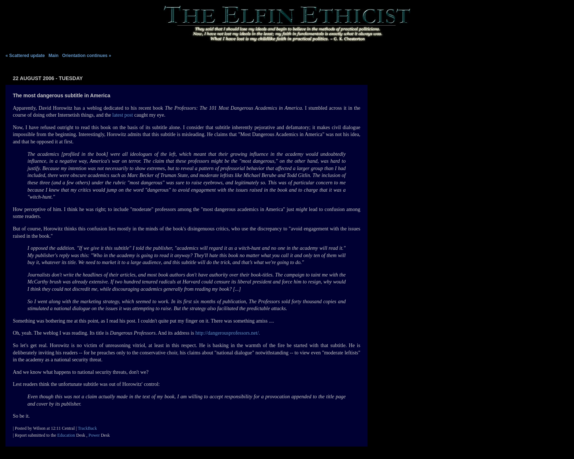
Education (66, 435)
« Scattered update (25, 55)
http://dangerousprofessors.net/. (227, 333)
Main (54, 55)
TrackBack (87, 428)
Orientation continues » (86, 55)
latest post (122, 115)
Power (94, 435)
